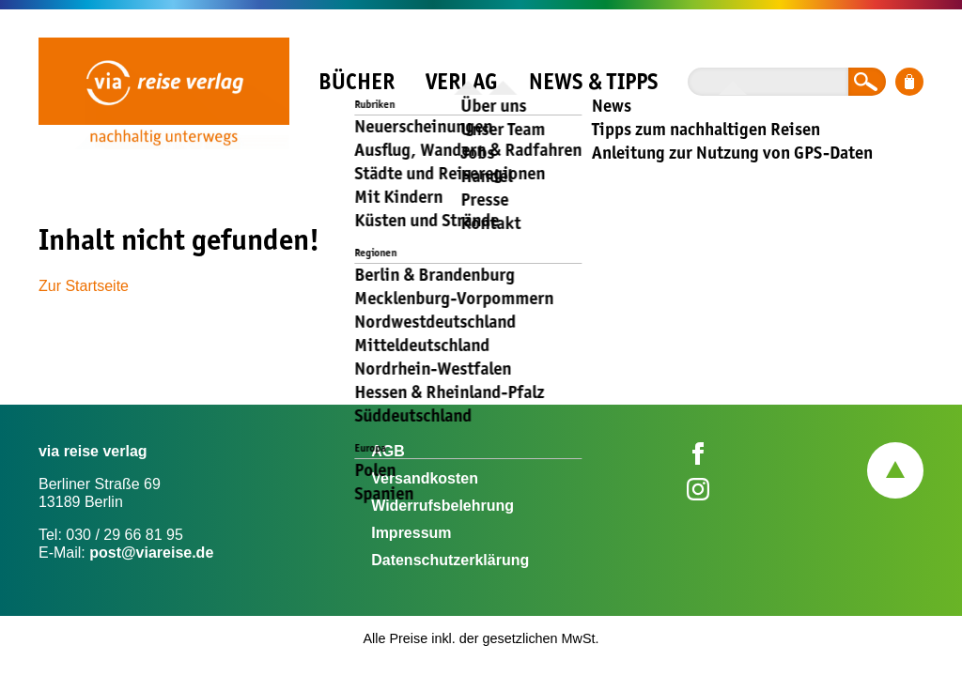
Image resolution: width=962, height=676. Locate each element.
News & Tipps (594, 81)
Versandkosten (424, 478)
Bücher (356, 81)
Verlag (461, 81)
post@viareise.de (151, 553)
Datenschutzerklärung (450, 560)
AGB (388, 451)
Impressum (411, 533)
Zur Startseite (84, 286)
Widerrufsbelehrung (442, 506)
